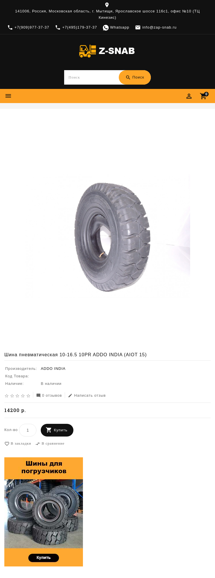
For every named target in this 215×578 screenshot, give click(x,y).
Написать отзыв (87, 396)
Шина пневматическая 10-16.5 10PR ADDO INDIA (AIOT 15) (131, 119)
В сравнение (49, 444)
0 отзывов (49, 396)
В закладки (17, 444)
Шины (32, 119)
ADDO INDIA (53, 119)
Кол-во (11, 430)
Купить (60, 430)
